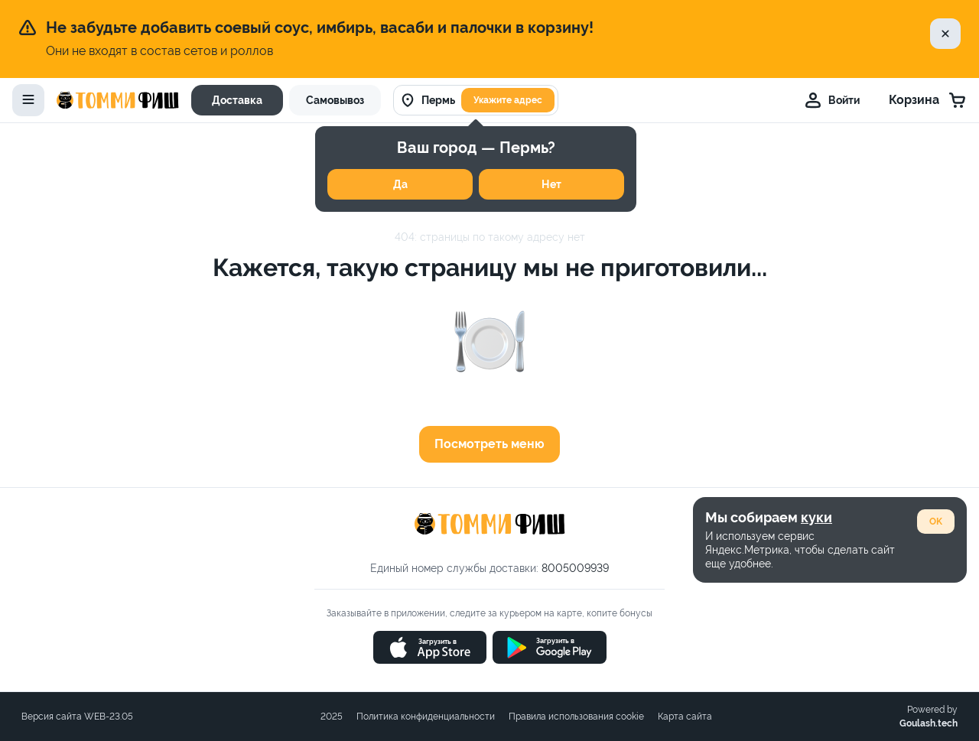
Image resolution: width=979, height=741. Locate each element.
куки (816, 517)
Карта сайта (685, 716)
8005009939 (575, 568)
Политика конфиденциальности (425, 716)
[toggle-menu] (28, 100)
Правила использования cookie (576, 716)
